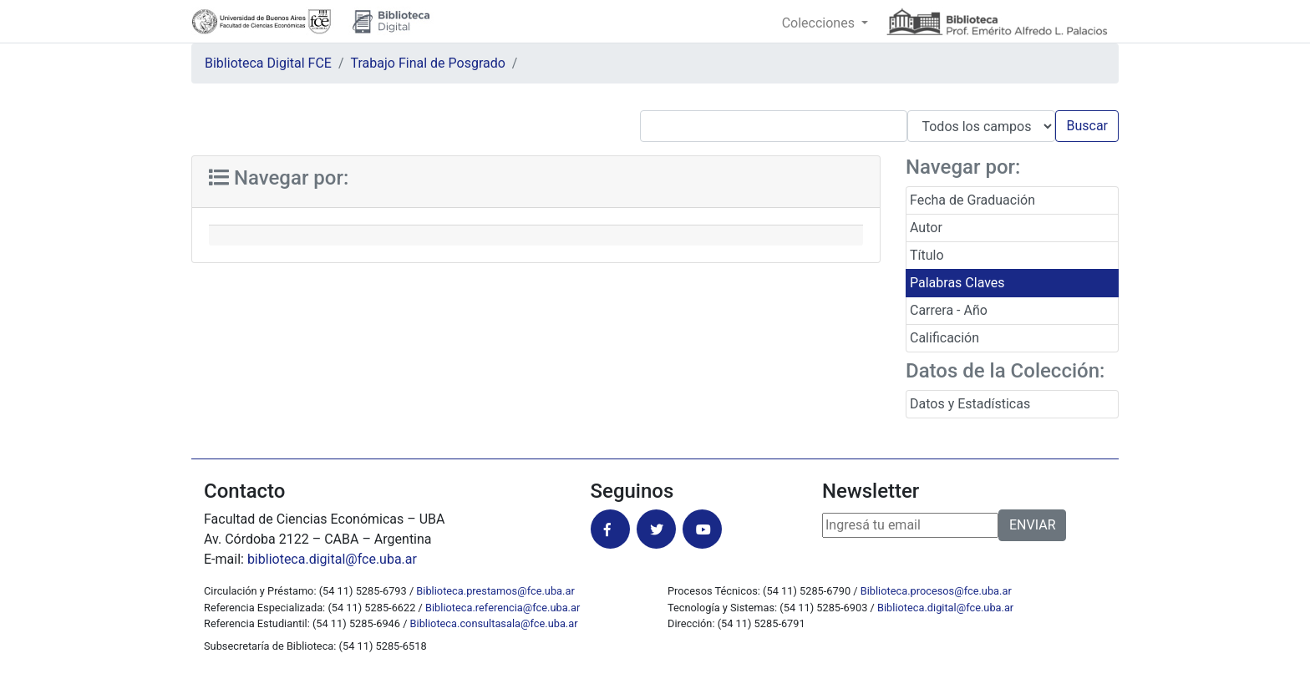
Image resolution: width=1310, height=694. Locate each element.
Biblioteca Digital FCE (268, 63)
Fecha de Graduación (972, 200)
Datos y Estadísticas (970, 404)
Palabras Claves (957, 283)
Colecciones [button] (820, 23)
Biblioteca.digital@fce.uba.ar (945, 607)
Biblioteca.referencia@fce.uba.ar (502, 607)
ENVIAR (1032, 525)
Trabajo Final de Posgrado (428, 63)
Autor (926, 228)
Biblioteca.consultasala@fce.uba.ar (494, 623)
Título (927, 255)
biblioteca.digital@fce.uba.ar (332, 559)
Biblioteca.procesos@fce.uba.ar (936, 591)
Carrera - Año (949, 310)
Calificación (944, 338)
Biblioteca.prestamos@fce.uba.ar (495, 591)
